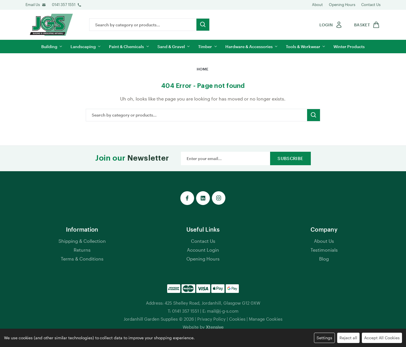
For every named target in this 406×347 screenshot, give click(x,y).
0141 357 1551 (63, 4)
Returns (82, 250)
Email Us (33, 4)
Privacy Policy (211, 319)
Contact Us (370, 4)
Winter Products (349, 46)
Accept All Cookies (382, 337)
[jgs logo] (51, 25)
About (317, 4)
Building (51, 46)
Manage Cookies (265, 319)
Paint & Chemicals (129, 46)
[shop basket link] (365, 25)
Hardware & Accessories (251, 46)
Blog (324, 258)
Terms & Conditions (82, 258)
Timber (207, 46)
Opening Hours (342, 4)
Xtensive (215, 327)
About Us (324, 241)
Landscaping (85, 46)
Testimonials (324, 250)
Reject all (348, 337)
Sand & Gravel (173, 46)
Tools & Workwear (305, 46)
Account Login (203, 250)
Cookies (237, 319)
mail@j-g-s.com (223, 311)
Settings (324, 337)
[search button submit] (202, 25)
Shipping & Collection (82, 241)
